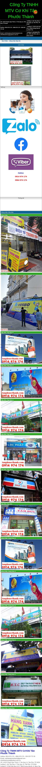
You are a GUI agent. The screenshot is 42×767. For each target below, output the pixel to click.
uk (11, 326)
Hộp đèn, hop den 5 (7, 332)
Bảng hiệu (4, 215)
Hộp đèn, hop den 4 (7, 365)
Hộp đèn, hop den (6, 504)
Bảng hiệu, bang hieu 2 (8, 640)
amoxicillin (5, 269)
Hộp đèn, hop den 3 (7, 400)
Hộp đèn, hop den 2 (7, 434)
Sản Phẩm (21, 45)
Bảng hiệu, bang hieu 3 (8, 605)
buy (1, 347)
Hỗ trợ (3, 87)
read (10, 237)
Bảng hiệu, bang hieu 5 (8, 538)
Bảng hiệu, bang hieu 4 (8, 571)
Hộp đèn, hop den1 (7, 469)
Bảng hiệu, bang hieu (8, 708)
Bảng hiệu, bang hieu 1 (8, 674)
